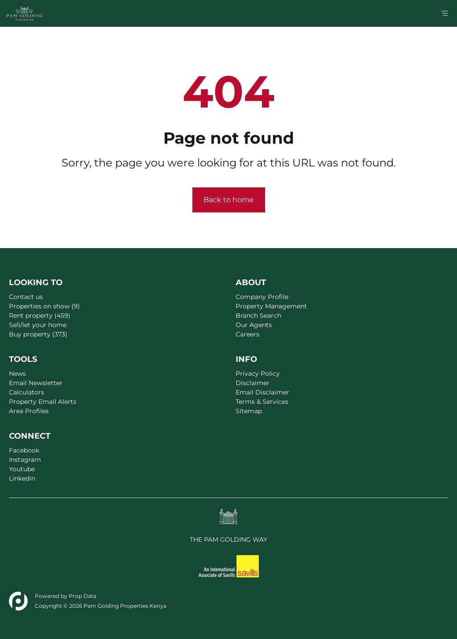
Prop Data (82, 596)
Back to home (229, 199)
